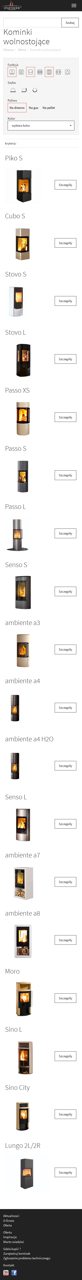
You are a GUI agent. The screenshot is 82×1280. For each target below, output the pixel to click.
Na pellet (49, 108)
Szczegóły (65, 185)
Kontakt (8, 1265)
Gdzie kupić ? (12, 1249)
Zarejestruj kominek (16, 1253)
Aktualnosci (11, 1216)
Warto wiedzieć (13, 1242)
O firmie (8, 1221)
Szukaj (70, 22)
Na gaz (33, 108)
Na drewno (17, 108)
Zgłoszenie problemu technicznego (26, 1258)
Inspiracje (10, 1237)
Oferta (7, 1225)
